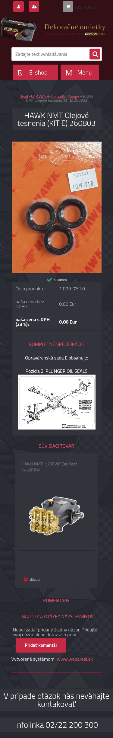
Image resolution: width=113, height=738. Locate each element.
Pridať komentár (41, 645)
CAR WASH (40, 96)
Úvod (24, 96)
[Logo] (52, 29)
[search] (94, 54)
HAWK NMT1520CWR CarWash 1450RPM (49, 467)
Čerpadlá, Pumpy (65, 96)
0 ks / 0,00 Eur (87, 7)
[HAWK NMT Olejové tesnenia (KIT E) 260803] (57, 144)
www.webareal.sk (75, 659)
